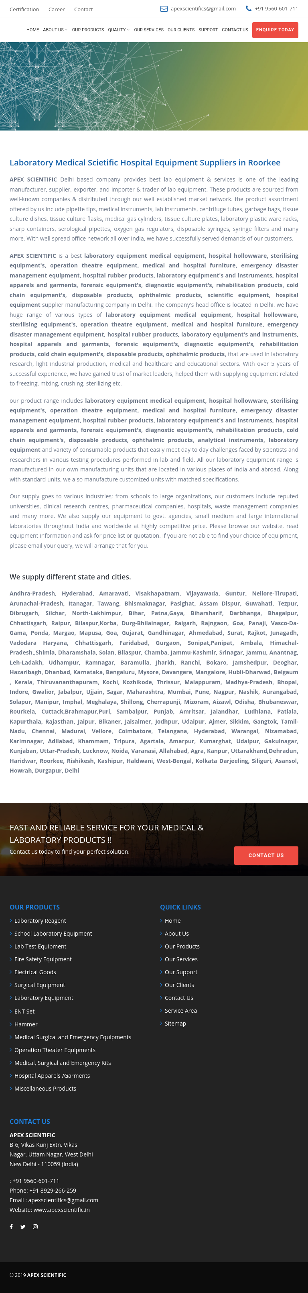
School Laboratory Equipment (53, 933)
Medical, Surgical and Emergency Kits (62, 1063)
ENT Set (24, 1011)
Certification (24, 9)
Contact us (235, 30)
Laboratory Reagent (40, 920)
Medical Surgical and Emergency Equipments (72, 1037)
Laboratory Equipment (43, 997)
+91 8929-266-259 (52, 1190)
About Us (177, 933)
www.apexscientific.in (62, 1209)
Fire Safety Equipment (43, 959)
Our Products (88, 30)
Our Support (181, 972)
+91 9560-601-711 (35, 1181)
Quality (117, 30)
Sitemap (175, 1023)
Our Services (149, 30)
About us (53, 30)
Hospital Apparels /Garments (52, 1075)
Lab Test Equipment (40, 946)
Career (57, 9)
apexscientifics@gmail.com (203, 8)
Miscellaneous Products (45, 1088)
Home (32, 30)
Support (208, 30)
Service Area (181, 1010)
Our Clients (181, 30)
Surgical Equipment (39, 985)
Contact (83, 9)
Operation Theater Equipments (54, 1050)
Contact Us (266, 839)
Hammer (26, 1024)
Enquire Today (275, 30)
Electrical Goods (35, 972)
